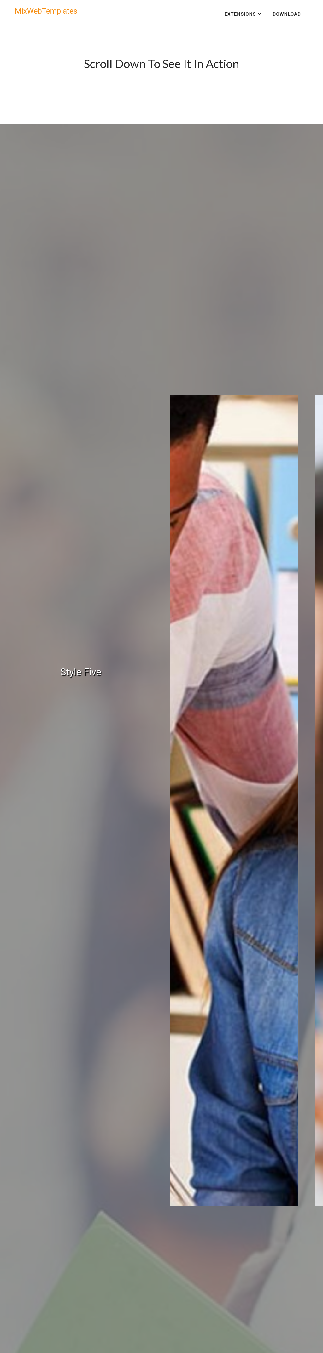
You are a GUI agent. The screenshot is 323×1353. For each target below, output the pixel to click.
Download (287, 14)
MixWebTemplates (46, 11)
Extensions (240, 14)
